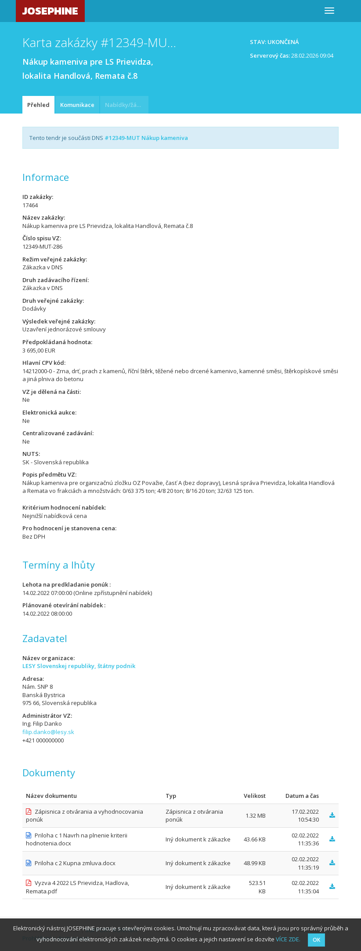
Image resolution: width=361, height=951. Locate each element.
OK (316, 940)
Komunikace (77, 105)
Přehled (38, 105)
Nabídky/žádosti (126, 105)
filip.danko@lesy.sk (48, 732)
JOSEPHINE (50, 10)
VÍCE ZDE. (288, 939)
